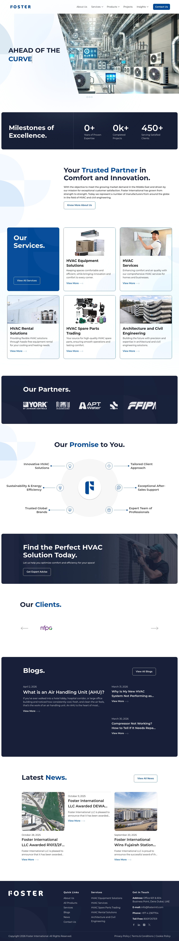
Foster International (37, 936)
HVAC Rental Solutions (104, 912)
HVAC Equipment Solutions (106, 898)
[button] (24, 628)
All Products (70, 903)
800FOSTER (150, 919)
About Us (82, 6)
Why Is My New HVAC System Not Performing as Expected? (132, 694)
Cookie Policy (163, 936)
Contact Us (161, 6)
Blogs (67, 912)
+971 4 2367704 (149, 913)
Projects (128, 6)
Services (95, 6)
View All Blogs (144, 671)
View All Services (27, 280)
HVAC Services (99, 903)
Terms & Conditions (143, 936)
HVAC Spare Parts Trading (105, 907)
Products (112, 6)
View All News (145, 778)
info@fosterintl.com (152, 907)
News (67, 917)
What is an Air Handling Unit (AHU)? (63, 692)
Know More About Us (79, 205)
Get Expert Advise (37, 571)
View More (74, 283)
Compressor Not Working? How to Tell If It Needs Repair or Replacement (134, 726)
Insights (141, 6)
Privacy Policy (122, 936)
